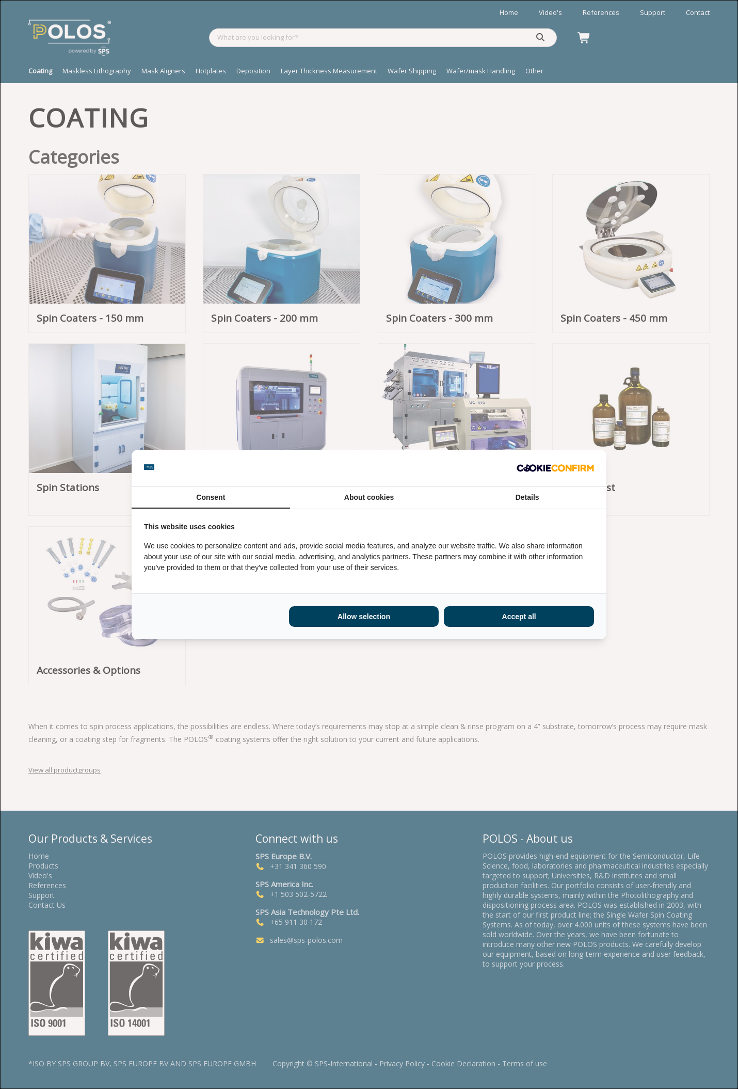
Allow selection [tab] (364, 616)
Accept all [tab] (519, 616)
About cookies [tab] (369, 497)
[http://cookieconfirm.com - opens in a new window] (555, 468)
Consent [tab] (210, 497)
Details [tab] (527, 497)
